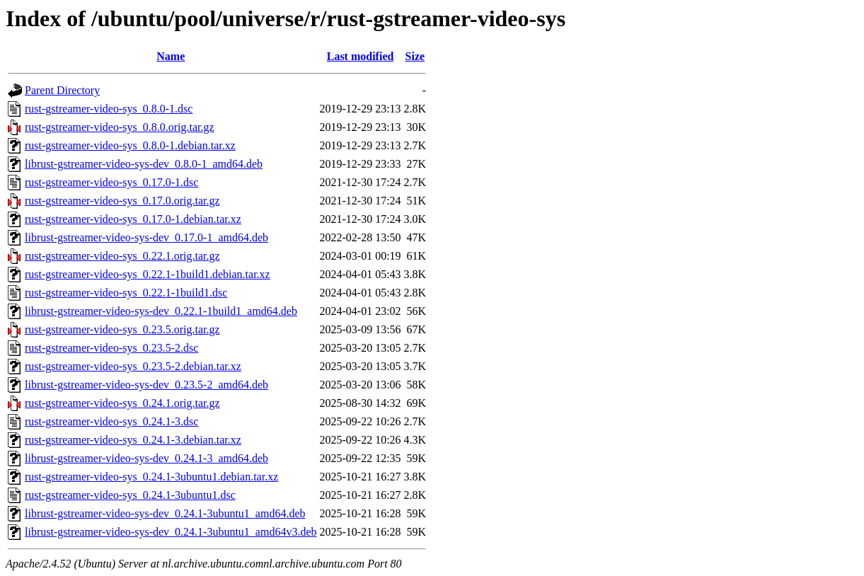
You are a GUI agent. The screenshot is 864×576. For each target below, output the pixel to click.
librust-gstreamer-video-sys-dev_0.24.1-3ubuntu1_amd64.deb (165, 513)
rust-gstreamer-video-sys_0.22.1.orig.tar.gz (122, 256)
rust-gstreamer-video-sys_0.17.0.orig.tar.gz (122, 201)
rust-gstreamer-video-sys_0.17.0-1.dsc (111, 182)
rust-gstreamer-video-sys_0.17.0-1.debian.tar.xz (133, 219)
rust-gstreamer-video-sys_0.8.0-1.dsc (108, 109)
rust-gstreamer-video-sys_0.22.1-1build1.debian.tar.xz (147, 274)
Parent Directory (62, 90)
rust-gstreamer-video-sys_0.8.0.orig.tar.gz (119, 127)
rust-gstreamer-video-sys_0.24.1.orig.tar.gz (122, 403)
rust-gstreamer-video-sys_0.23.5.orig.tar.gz (122, 329)
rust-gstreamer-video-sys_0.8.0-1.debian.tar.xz (130, 145)
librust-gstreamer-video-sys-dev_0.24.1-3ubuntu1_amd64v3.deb (170, 532)
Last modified (360, 56)
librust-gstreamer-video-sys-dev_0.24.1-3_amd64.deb (146, 458)
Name (170, 56)
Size (415, 56)
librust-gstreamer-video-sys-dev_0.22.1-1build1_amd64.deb (161, 311)
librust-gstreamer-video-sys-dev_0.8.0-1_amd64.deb (144, 164)
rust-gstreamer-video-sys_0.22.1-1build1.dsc (126, 293)
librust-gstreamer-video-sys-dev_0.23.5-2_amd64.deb (146, 385)
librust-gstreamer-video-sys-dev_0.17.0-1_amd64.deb (146, 237)
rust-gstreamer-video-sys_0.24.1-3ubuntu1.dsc (130, 495)
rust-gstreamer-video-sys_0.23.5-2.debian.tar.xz (133, 366)
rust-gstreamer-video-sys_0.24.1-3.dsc (111, 421)
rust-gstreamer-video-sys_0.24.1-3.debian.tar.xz (133, 440)
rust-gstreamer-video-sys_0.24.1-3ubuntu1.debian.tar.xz (151, 477)
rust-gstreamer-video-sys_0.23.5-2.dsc (111, 348)
